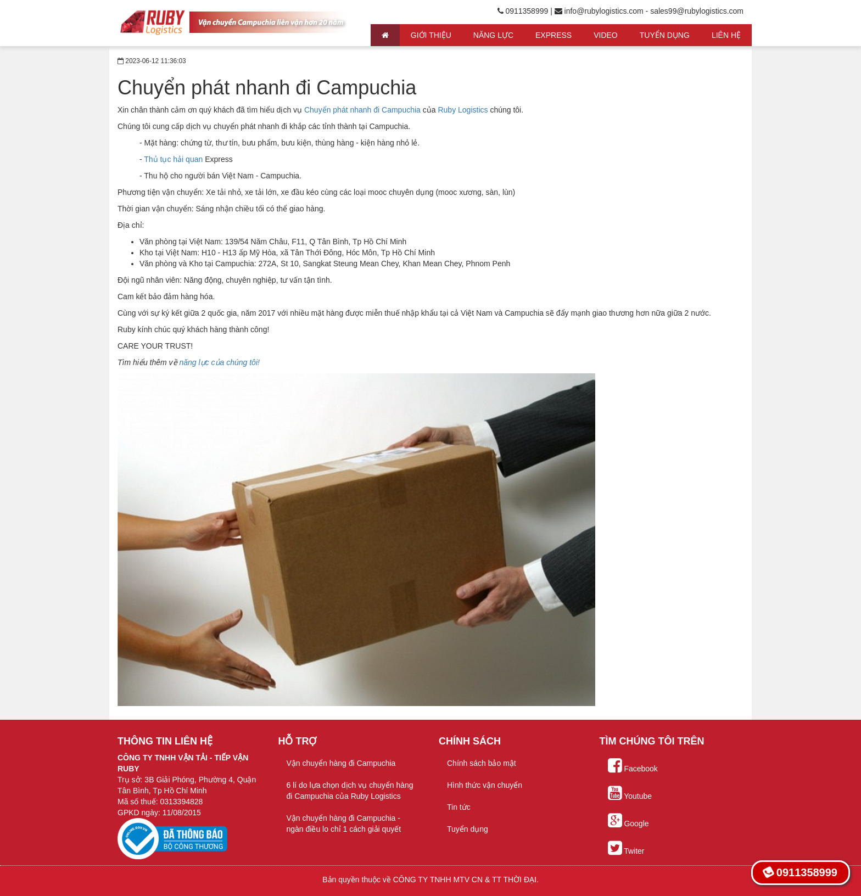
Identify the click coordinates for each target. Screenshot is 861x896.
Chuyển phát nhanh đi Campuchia (362, 109)
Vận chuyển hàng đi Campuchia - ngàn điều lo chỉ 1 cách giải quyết (344, 823)
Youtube (630, 793)
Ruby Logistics (463, 109)
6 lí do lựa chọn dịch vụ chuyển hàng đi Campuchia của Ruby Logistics (350, 790)
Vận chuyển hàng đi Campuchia (341, 763)
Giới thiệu (431, 35)
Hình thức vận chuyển (484, 785)
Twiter (626, 848)
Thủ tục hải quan (173, 159)
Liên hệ (726, 35)
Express (553, 35)
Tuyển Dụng (665, 35)
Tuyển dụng (467, 829)
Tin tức (459, 807)
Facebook (633, 766)
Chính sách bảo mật (481, 763)
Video (606, 35)
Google (628, 821)
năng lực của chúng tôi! (219, 362)
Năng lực (493, 35)
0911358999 (799, 872)
